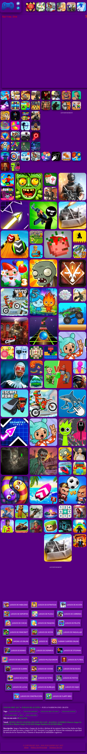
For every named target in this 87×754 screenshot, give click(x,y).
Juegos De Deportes (16, 615)
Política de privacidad (39, 747)
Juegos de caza (14, 711)
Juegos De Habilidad (15, 606)
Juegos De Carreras (69, 615)
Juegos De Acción (71, 606)
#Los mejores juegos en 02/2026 (22, 724)
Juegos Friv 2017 (8, 6)
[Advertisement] (66, 129)
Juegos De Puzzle (43, 615)
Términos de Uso (55, 747)
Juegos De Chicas (16, 624)
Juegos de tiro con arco (50, 711)
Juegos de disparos (31, 711)
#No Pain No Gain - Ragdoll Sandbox (49, 722)
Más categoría (31, 715)
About (26, 747)
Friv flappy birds (11, 715)
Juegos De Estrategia (43, 606)
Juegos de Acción (31, 707)
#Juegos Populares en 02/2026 (46, 724)
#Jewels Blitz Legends (20, 722)
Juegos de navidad (69, 711)
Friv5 (21, 715)
